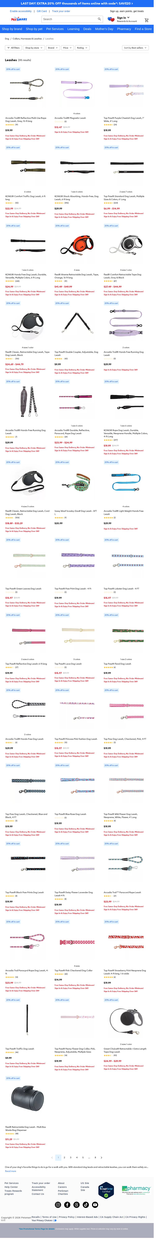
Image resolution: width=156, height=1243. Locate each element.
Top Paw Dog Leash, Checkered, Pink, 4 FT (125, 739)
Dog (7, 38)
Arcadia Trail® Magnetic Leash (70, 118)
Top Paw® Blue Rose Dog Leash (70, 814)
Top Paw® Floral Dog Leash (117, 663)
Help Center (11, 1187)
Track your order (61, 11)
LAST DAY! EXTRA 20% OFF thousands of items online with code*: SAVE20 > (77, 3)
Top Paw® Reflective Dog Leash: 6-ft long (26, 663)
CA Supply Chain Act (111, 1217)
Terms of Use (49, 1217)
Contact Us (38, 1194)
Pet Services (12, 1183)
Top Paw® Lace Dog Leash (68, 663)
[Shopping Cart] (149, 20)
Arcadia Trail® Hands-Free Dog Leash (24, 739)
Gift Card (42, 11)
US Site (85, 1183)
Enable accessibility (21, 11)
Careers (62, 1187)
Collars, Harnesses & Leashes (27, 38)
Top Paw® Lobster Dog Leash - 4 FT (121, 588)
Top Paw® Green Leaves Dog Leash (23, 588)
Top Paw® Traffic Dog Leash (19, 1048)
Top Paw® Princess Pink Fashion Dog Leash (76, 739)
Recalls (36, 1217)
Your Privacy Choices (44, 1220)
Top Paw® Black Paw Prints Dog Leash (24, 892)
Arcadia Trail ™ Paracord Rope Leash (122, 892)
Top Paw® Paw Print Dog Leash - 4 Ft (73, 588)
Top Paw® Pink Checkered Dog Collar (73, 970)
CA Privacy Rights (135, 1217)
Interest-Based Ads (87, 1217)
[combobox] (72, 19)
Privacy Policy (67, 1217)
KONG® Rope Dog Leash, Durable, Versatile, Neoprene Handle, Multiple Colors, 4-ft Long (126, 433)
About (61, 1183)
